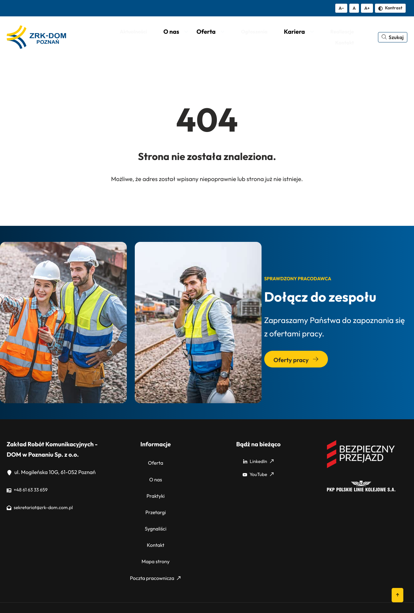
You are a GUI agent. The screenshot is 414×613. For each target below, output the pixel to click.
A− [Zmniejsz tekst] (341, 8)
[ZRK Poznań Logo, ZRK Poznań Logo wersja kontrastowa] (38, 37)
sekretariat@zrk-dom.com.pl (44, 508)
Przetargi (155, 501)
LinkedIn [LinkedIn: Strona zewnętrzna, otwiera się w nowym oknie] (258, 462)
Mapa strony (156, 541)
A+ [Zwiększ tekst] (367, 8)
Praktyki (155, 488)
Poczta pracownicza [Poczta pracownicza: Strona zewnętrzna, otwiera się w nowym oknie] (155, 554)
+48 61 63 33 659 (30, 491)
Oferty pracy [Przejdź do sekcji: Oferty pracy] (296, 361)
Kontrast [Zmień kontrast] (390, 7)
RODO (378, 594)
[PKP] (361, 491)
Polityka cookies (348, 594)
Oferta (155, 462)
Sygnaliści (155, 514)
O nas (155, 475)
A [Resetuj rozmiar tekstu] (354, 8)
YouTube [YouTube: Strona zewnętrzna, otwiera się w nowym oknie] (258, 475)
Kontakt (155, 527)
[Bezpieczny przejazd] (361, 468)
